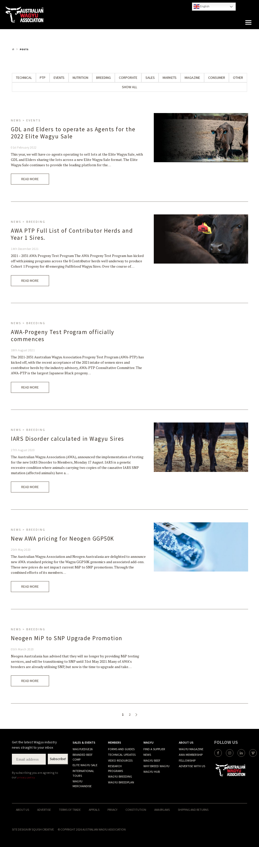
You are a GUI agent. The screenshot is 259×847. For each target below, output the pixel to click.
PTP (43, 77)
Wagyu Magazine (191, 749)
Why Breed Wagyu (156, 766)
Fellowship (187, 760)
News (147, 755)
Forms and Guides (121, 749)
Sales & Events (84, 742)
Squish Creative (43, 829)
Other (238, 77)
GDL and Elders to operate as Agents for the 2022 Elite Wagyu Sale (73, 132)
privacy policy (26, 777)
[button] (248, 22)
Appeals (94, 810)
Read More (30, 179)
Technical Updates (122, 755)
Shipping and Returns (193, 810)
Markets (170, 77)
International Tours (83, 773)
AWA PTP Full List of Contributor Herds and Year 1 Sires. (72, 234)
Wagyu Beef (151, 760)
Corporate (128, 77)
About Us (186, 742)
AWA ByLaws (162, 810)
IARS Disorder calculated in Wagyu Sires (67, 438)
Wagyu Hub (151, 772)
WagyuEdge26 (83, 749)
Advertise (44, 810)
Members (114, 742)
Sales (150, 77)
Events (59, 77)
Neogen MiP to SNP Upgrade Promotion (66, 638)
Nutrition (80, 77)
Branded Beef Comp (83, 757)
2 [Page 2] (130, 714)
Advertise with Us (192, 766)
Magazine (192, 77)
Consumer (216, 77)
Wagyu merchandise (82, 783)
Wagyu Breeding (120, 776)
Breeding (103, 77)
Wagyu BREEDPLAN (121, 782)
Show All (129, 87)
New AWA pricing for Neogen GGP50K (62, 538)
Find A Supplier (154, 749)
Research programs (115, 768)
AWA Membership (191, 755)
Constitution (135, 810)
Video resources (120, 760)
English (201, 7)
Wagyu (148, 742)
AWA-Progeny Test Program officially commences (62, 335)
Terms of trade (70, 810)
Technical (24, 77)
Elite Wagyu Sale (85, 765)
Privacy (112, 810)
